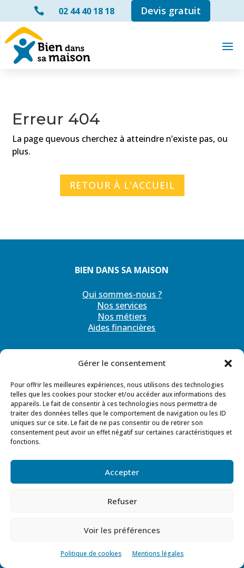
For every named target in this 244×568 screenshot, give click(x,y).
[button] (228, 363)
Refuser (122, 501)
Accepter (122, 472)
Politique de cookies (91, 553)
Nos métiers (122, 316)
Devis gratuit (171, 10)
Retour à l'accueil (122, 185)
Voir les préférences (122, 530)
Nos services (122, 305)
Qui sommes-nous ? (122, 294)
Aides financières (121, 327)
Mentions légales (158, 553)
